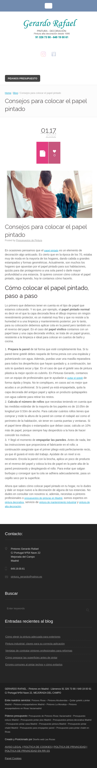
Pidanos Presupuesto (22, 78)
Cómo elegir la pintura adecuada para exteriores (32, 636)
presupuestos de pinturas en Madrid (43, 498)
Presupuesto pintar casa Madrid (21, 724)
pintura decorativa (14, 502)
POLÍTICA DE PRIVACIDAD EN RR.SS (27, 750)
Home (8, 93)
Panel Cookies (13, 758)
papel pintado (51, 250)
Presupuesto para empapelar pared (37, 728)
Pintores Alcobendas (58, 700)
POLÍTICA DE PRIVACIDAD (70, 746)
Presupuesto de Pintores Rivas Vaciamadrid (50, 716)
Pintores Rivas (38, 700)
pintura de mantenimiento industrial (57, 502)
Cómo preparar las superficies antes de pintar (31, 657)
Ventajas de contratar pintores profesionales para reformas (38, 650)
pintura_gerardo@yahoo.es (26, 576)
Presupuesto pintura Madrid (52, 724)
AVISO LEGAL (13, 746)
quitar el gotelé (75, 378)
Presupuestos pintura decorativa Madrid (72, 720)
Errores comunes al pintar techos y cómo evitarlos (33, 664)
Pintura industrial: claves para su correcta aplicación (35, 643)
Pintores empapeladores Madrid (29, 704)
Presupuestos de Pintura (29, 240)
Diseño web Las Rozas (44, 739)
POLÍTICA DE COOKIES (38, 746)
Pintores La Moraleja (57, 704)
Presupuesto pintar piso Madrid (36, 720)
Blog (15, 93)
